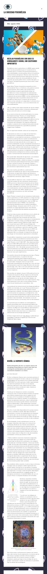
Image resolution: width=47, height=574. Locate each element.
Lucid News (10, 317)
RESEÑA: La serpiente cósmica (18, 361)
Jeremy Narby (11, 380)
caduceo (27, 472)
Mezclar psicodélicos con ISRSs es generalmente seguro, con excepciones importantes (22, 61)
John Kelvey (26, 315)
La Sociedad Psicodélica (15, 12)
